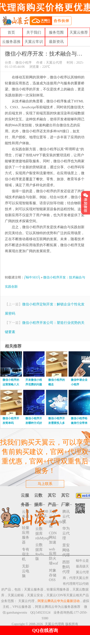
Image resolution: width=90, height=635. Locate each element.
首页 (11, 32)
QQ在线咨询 (45, 630)
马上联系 (45, 484)
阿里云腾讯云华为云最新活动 (59, 601)
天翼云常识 (33, 42)
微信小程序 (23, 62)
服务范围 (56, 32)
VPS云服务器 (21, 606)
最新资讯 (56, 42)
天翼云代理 (54, 62)
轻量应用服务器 (25, 535)
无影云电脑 (25, 571)
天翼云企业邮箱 (52, 519)
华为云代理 (66, 533)
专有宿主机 (25, 554)
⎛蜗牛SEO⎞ (32, 277)
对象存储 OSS (52, 575)
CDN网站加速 (53, 537)
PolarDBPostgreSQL (40, 522)
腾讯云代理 (66, 516)
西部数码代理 (66, 567)
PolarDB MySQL (40, 513)
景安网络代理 (66, 550)
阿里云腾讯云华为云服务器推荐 (57, 606)
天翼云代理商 (54, 624)
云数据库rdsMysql (40, 533)
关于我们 (33, 32)
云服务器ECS (25, 516)
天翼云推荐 (78, 32)
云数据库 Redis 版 (39, 552)
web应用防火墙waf (53, 556)
